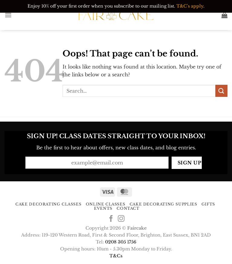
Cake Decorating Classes (48, 204)
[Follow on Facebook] (111, 219)
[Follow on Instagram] (121, 219)
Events (103, 208)
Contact (128, 208)
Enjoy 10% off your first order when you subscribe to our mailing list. (101, 6)
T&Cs (116, 256)
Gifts (208, 204)
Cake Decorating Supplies (163, 204)
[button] (8, 15)
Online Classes (105, 204)
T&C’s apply (189, 6)
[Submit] (221, 91)
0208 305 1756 (120, 242)
